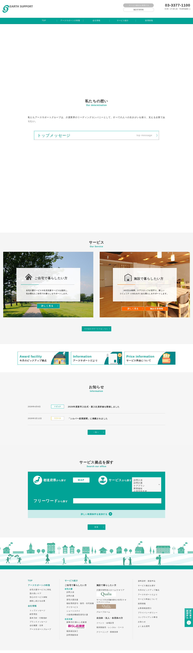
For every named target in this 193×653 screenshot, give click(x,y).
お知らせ (142, 615)
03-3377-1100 (177, 5)
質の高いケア (35, 586)
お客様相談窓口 (145, 601)
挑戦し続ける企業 (37, 594)
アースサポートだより (148, 588)
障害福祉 (145, 481)
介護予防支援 (145, 484)
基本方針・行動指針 (38, 611)
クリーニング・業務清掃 (107, 625)
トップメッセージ (37, 603)
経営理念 (34, 607)
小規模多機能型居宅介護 (77, 608)
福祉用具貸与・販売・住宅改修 (80, 596)
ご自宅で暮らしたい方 (76, 578)
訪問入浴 (145, 472)
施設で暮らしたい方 (106, 578)
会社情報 (32, 599)
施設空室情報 (138, 10)
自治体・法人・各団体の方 (109, 611)
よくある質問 (144, 619)
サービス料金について (148, 592)
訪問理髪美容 (72, 628)
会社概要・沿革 (36, 618)
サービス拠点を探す (147, 579)
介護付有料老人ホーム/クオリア (110, 583)
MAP (81, 472)
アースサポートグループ (40, 622)
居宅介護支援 (72, 593)
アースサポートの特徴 (39, 578)
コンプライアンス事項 (148, 610)
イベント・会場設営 (105, 616)
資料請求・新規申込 (147, 574)
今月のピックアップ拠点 (148, 583)
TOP (30, 574)
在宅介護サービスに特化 (40, 583)
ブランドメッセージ (38, 615)
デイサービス (72, 600)
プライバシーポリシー (148, 606)
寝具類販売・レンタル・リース (110, 620)
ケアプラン (145, 478)
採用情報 (142, 597)
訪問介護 (145, 475)
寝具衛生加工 (72, 624)
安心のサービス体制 (38, 590)
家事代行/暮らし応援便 (76, 615)
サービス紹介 (71, 574)
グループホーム (103, 605)
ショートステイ (73, 604)
